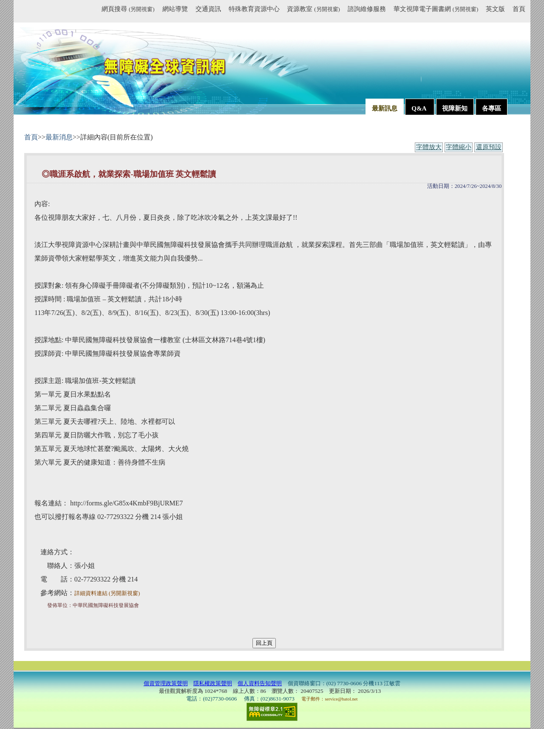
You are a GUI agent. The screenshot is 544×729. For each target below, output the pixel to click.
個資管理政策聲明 (166, 683)
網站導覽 (175, 8)
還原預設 (489, 147)
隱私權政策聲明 (212, 683)
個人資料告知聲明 (260, 683)
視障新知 (455, 108)
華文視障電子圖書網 (436, 8)
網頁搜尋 (128, 8)
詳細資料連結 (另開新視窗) (107, 593)
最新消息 (59, 137)
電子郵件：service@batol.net (329, 698)
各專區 (491, 108)
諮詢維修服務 (367, 8)
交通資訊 (208, 8)
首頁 (519, 8)
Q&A (419, 108)
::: (98, 10)
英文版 (495, 8)
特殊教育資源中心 (254, 8)
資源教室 (313, 8)
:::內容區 (34, 129)
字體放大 (429, 147)
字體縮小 (458, 147)
